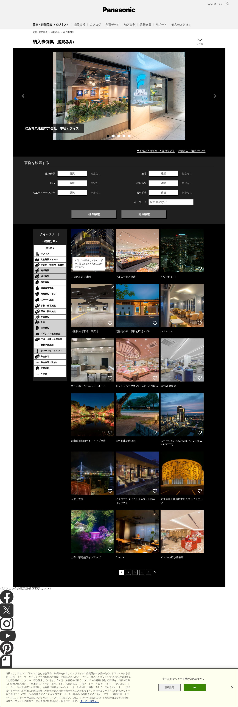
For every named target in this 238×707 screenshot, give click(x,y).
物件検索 (94, 214)
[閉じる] (232, 690)
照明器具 (55, 32)
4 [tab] (124, 136)
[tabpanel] (119, 96)
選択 (72, 173)
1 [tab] (108, 136)
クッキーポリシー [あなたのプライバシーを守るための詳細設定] (89, 704)
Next (215, 95)
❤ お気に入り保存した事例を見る (156, 150)
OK (195, 690)
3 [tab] (119, 136)
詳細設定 (169, 690)
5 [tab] (129, 136)
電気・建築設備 (40, 32)
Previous (23, 95)
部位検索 (144, 214)
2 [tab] (114, 136)
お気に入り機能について (192, 150)
